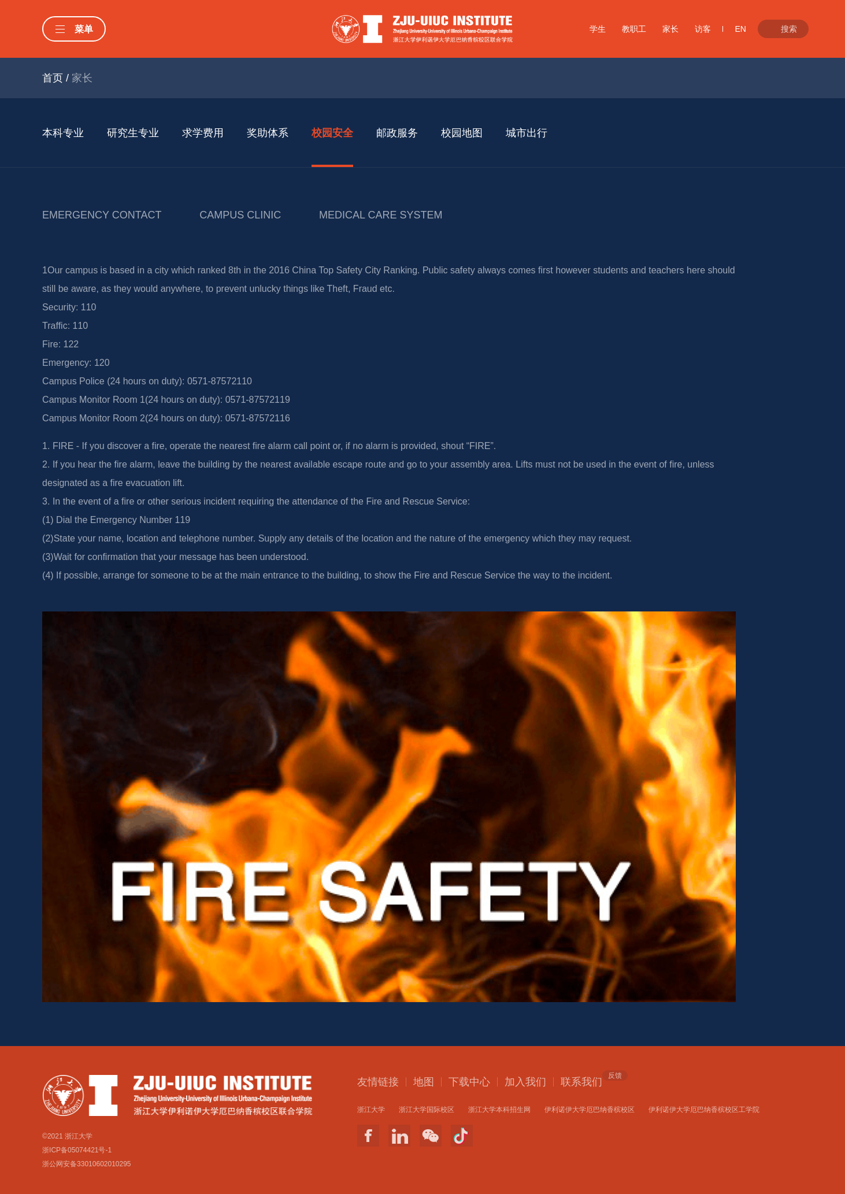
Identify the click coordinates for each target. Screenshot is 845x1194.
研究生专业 (133, 133)
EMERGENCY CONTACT (101, 215)
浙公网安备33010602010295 (86, 1164)
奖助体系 (267, 133)
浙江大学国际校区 (426, 1110)
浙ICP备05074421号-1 (77, 1150)
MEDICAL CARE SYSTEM (380, 215)
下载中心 (469, 1082)
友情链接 (378, 1082)
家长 (670, 29)
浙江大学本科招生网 (499, 1110)
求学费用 (203, 133)
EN (740, 29)
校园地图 (462, 133)
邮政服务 (397, 133)
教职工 (634, 29)
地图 (423, 1082)
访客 (703, 29)
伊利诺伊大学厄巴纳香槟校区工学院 (703, 1110)
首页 (52, 78)
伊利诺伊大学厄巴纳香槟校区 (589, 1110)
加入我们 (525, 1082)
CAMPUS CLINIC (240, 215)
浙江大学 (371, 1110)
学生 (598, 29)
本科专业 (63, 133)
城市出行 (526, 133)
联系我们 (581, 1081)
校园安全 (332, 133)
